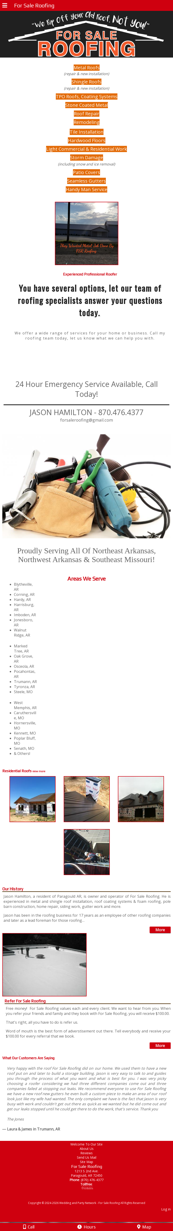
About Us (87, 1148)
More (160, 929)
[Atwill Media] (90, 1198)
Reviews (86, 1153)
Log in (166, 1209)
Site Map (86, 1162)
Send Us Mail (86, 1157)
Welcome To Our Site (89, 1144)
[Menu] (4, 6)
